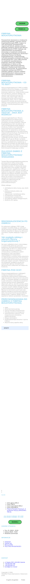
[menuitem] (11, 580)
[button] (15, 490)
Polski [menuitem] (23, 580)
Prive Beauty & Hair (19, 572)
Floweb (7, 575)
